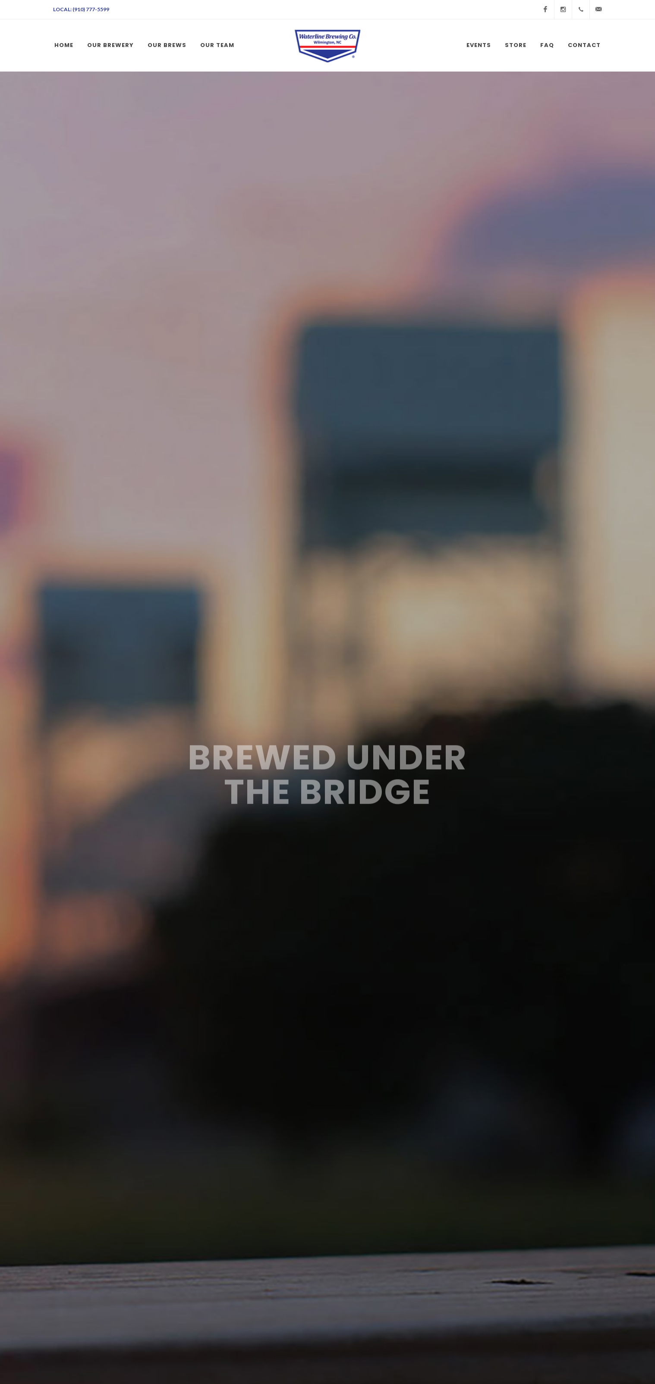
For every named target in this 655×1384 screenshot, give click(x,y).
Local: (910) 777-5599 (81, 9)
